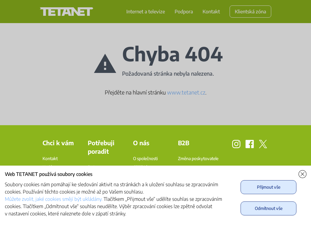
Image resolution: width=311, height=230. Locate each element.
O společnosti (145, 158)
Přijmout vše (268, 187)
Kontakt (50, 158)
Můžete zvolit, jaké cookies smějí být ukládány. (53, 199)
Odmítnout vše (268, 208)
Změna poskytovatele (198, 158)
